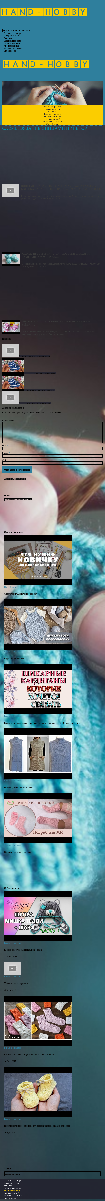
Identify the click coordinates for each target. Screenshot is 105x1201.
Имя (5, 445)
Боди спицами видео (14, 658)
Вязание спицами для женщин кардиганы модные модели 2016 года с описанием (42, 723)
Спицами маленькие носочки (18, 852)
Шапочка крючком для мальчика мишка (23, 950)
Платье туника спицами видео (18, 787)
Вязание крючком (12, 943)
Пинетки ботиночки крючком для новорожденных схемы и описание (37, 1126)
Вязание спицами (12, 651)
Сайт (4, 460)
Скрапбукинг (10, 51)
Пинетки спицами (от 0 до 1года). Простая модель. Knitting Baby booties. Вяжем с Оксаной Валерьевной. (52, 159)
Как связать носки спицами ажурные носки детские (29, 1054)
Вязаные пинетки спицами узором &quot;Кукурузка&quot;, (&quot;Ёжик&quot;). (52, 295)
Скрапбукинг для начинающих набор (22, 594)
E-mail (6, 453)
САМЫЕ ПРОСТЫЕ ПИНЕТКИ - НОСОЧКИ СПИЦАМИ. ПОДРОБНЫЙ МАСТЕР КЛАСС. (52, 227)
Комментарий (8, 420)
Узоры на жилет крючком (16, 983)
